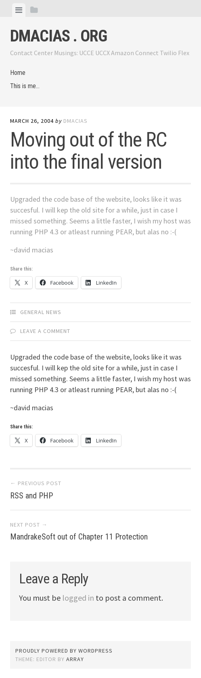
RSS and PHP (31, 495)
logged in (78, 598)
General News (40, 312)
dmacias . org (58, 36)
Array (75, 659)
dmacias (75, 120)
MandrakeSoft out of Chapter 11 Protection (79, 537)
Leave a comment (45, 331)
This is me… (25, 86)
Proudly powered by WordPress (64, 650)
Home (17, 72)
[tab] (18, 10)
